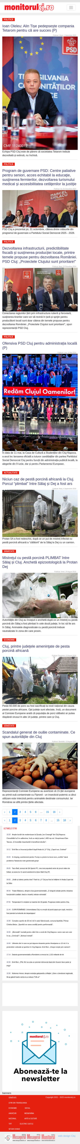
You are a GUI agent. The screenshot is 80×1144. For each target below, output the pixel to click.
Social (27, 1108)
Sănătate (9, 551)
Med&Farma (29, 1113)
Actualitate (11, 472)
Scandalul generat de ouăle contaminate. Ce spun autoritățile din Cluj (38, 734)
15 (47, 812)
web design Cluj (66, 1136)
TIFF (10, 1124)
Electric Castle (26, 1124)
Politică (8, 19)
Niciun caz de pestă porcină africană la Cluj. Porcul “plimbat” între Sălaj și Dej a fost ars (38, 481)
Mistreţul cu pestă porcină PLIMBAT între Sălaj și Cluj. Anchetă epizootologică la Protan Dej (39, 562)
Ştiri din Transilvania (18, 1103)
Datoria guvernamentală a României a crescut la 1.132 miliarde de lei (38, 954)
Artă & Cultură (30, 1119)
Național (12, 1119)
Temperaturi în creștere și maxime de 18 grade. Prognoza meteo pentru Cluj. (41, 902)
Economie (9, 640)
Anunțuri (12, 1113)
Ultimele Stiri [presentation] (10, 828)
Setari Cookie (14, 1129)
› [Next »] (59, 812)
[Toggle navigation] (71, 7)
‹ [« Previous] (4, 812)
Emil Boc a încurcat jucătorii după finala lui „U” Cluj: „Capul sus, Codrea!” (39, 849)
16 (54, 812)
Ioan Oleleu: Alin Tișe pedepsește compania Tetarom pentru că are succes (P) (38, 28)
